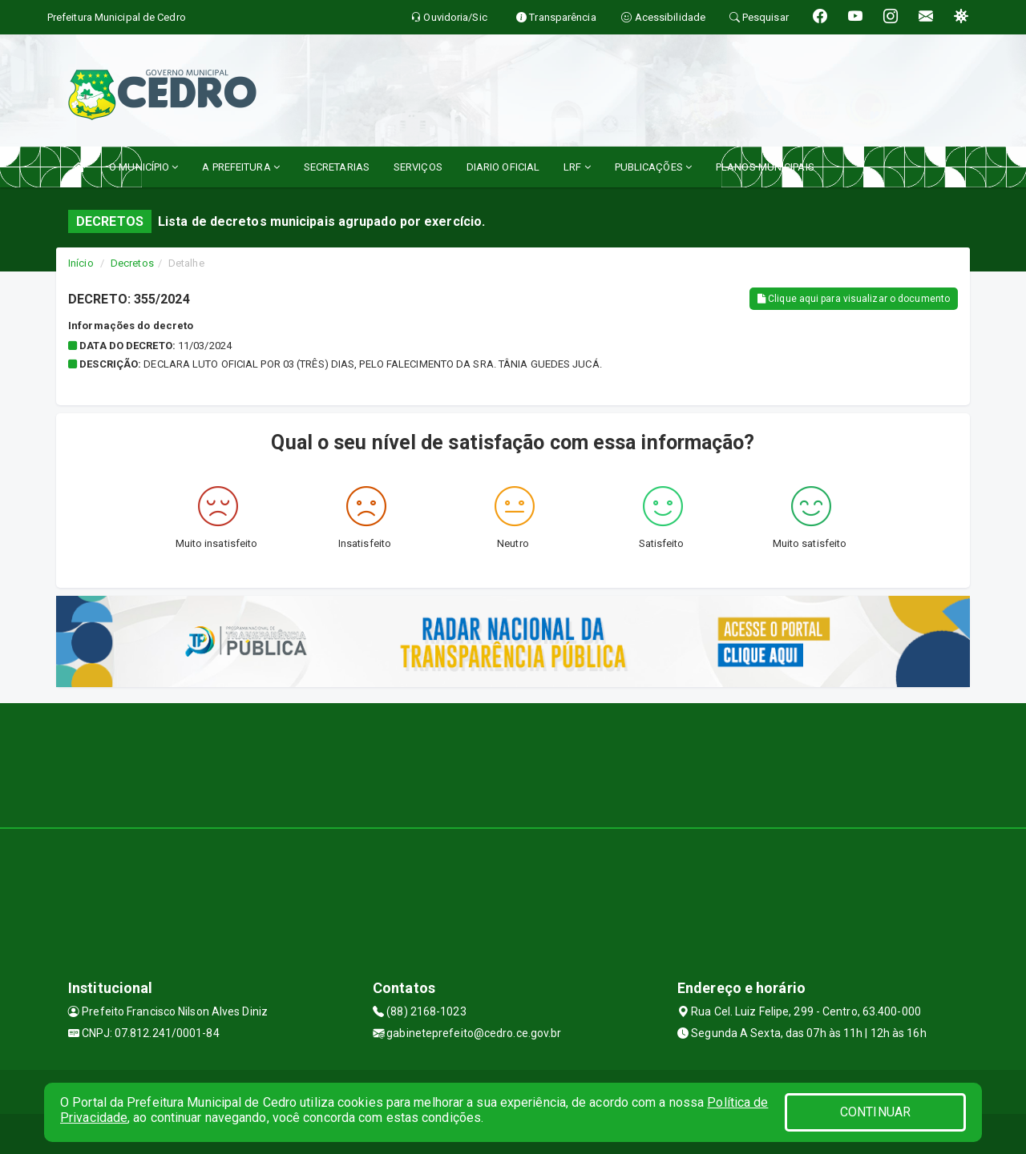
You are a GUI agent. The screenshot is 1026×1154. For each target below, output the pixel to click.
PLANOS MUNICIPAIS (765, 167)
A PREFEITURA (240, 167)
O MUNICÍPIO (143, 167)
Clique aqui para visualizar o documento (853, 298)
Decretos (132, 263)
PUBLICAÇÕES (653, 167)
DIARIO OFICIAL (503, 167)
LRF (577, 167)
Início (81, 263)
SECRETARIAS (337, 167)
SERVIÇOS (418, 167)
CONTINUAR (875, 1112)
